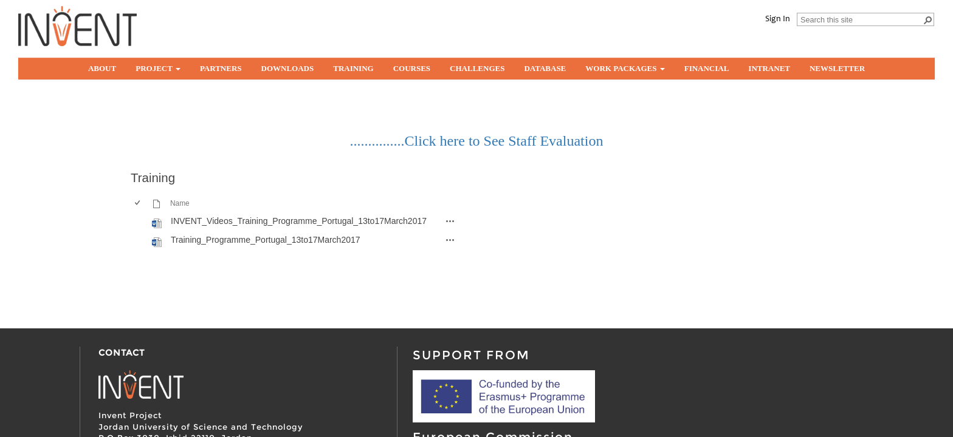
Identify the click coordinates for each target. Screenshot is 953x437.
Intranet (769, 68)
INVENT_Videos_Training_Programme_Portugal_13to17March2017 (299, 221)
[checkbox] (137, 221)
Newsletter (837, 68)
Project (158, 68)
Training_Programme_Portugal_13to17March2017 (265, 240)
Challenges (477, 68)
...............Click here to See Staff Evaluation (477, 141)
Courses (411, 68)
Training (353, 68)
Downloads (287, 68)
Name (180, 203)
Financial (706, 68)
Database (545, 68)
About (102, 68)
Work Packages (624, 68)
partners (221, 68)
